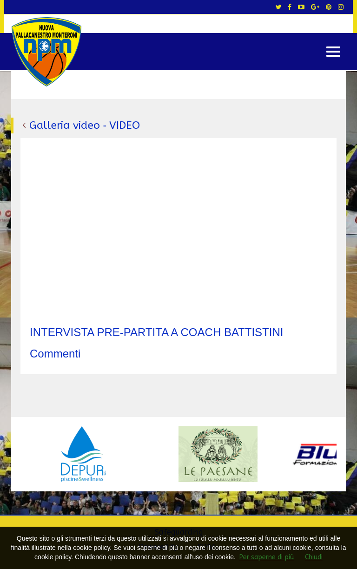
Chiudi (314, 557)
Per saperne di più (266, 557)
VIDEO (124, 125)
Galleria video (64, 125)
